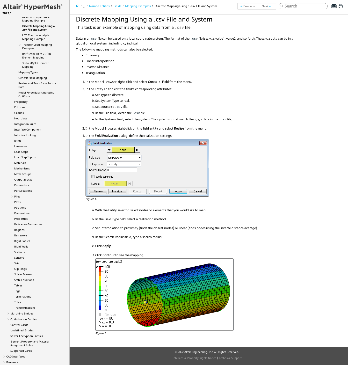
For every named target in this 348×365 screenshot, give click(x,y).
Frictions (19, 107)
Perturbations (23, 190)
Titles (17, 302)
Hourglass (20, 118)
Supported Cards (21, 350)
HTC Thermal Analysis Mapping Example (35, 37)
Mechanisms (22, 168)
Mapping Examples (138, 6)
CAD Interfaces (15, 356)
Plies (17, 196)
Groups (19, 113)
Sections (19, 252)
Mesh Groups (22, 174)
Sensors (19, 257)
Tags (17, 291)
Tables (18, 285)
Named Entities (99, 6)
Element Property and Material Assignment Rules (29, 343)
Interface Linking (25, 135)
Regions (19, 230)
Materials (20, 163)
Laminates (20, 146)
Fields (117, 6)
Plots (17, 202)
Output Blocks (23, 179)
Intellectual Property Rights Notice (194, 358)
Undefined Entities (22, 330)
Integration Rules (25, 124)
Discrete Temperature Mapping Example (36, 18)
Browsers (12, 362)
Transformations (24, 307)
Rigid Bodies (22, 241)
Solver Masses (23, 274)
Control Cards (19, 325)
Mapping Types (28, 72)
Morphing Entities (21, 313)
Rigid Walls (21, 246)
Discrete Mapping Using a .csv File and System (38, 27)
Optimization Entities (23, 319)
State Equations (24, 280)
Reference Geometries (28, 224)
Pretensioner (22, 213)
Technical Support (230, 358)
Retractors (20, 235)
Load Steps (21, 151)
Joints (17, 140)
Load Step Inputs (25, 157)
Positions (20, 207)
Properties (21, 218)
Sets (16, 263)
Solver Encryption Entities (26, 336)
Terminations (22, 296)
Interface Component (27, 129)
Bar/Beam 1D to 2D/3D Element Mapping (36, 55)
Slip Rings (20, 268)
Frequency (21, 101)
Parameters (21, 185)
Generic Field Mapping (32, 78)
